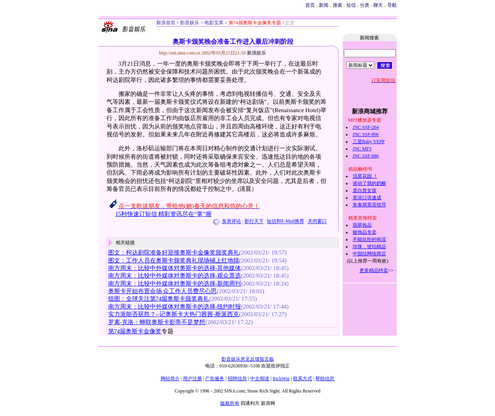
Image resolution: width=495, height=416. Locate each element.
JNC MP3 (362, 149)
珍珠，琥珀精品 (369, 246)
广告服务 (214, 378)
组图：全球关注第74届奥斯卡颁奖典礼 (159, 298)
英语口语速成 (367, 197)
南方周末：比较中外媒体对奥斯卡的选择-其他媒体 (174, 268)
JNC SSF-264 (366, 127)
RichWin (281, 378)
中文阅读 (259, 378)
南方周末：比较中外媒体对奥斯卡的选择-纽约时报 (174, 306)
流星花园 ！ (365, 176)
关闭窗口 (317, 221)
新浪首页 (165, 22)
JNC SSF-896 (366, 134)
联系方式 (302, 378)
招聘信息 (237, 378)
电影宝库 (213, 22)
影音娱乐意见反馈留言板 (247, 359)
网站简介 (170, 378)
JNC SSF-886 (366, 156)
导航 (392, 5)
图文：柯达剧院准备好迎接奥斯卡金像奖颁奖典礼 (173, 252)
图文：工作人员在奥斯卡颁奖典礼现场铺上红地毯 (173, 260)
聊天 (378, 5)
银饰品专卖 (365, 232)
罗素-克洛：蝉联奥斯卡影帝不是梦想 (157, 322)
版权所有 (229, 403)
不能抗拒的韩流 (369, 239)
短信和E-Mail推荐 (285, 221)
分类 (364, 5)
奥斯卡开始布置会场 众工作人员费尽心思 (162, 291)
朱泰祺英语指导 (369, 205)
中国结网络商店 (369, 254)
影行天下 (254, 221)
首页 (310, 5)
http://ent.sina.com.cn (180, 53)
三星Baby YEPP (369, 141)
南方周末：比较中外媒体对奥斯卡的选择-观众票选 (174, 275)
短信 (351, 5)
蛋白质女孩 (365, 190)
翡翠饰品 (362, 225)
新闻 (323, 5)
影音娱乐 (189, 22)
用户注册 (192, 378)
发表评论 (231, 221)
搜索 (338, 5)
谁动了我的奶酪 (369, 183)
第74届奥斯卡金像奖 (135, 331)
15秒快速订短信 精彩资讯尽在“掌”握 (163, 214)
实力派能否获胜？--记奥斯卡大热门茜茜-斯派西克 (173, 314)
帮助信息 (324, 378)
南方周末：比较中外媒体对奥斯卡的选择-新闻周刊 (174, 283)
